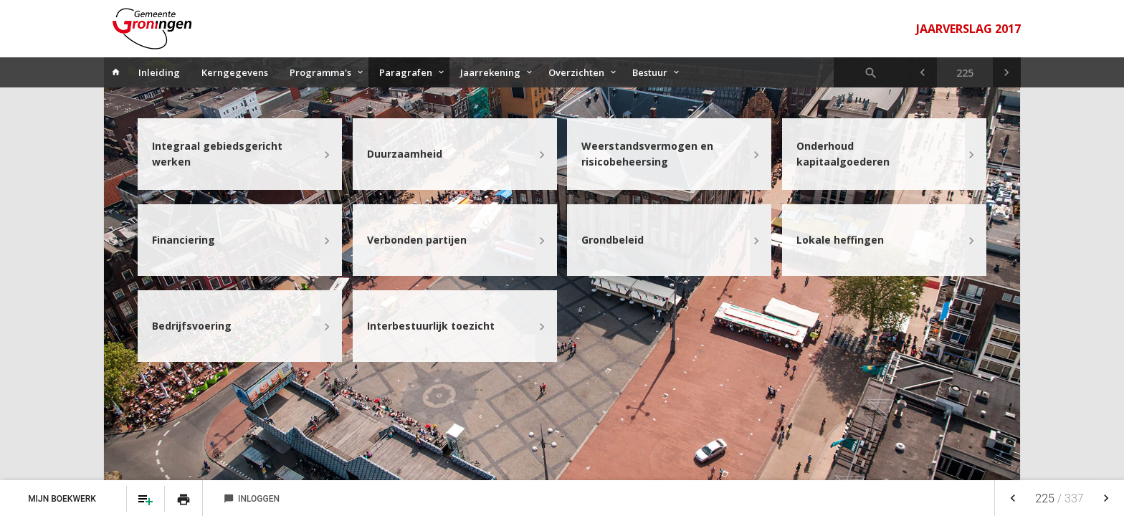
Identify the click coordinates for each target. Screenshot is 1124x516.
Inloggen (252, 499)
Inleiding (159, 72)
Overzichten (576, 72)
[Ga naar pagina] (965, 72)
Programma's (320, 72)
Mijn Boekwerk (63, 499)
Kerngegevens (234, 72)
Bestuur (649, 72)
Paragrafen (405, 72)
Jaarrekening (490, 72)
